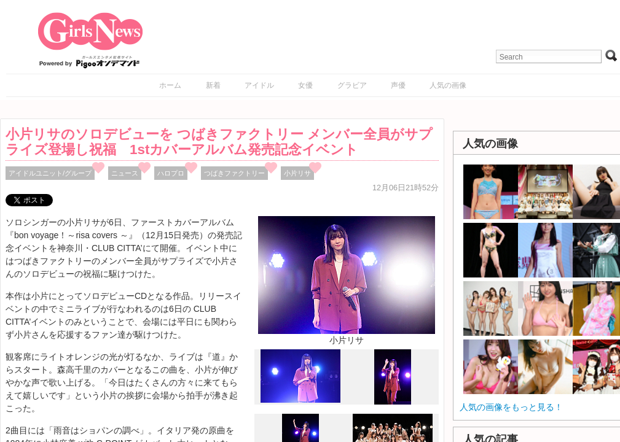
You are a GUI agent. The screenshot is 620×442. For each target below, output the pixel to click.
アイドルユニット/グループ (50, 173)
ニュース (124, 173)
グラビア (352, 85)
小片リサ (297, 173)
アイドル (259, 85)
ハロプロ (170, 173)
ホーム (170, 85)
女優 (305, 85)
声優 (398, 85)
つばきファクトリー (234, 173)
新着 (213, 85)
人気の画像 (448, 85)
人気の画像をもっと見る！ (511, 407)
